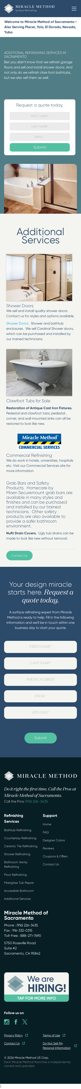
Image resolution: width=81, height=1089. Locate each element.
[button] (74, 8)
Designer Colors (54, 840)
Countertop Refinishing (20, 838)
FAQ (46, 832)
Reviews (48, 848)
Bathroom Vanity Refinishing (15, 864)
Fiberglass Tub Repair (19, 882)
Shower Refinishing (17, 854)
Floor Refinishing (15, 874)
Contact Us (19, 555)
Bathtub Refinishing (17, 830)
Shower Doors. (17, 323)
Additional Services (17, 898)
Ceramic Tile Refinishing (20, 846)
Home (47, 824)
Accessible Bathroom (19, 890)
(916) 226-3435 (36, 801)
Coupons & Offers (55, 856)
